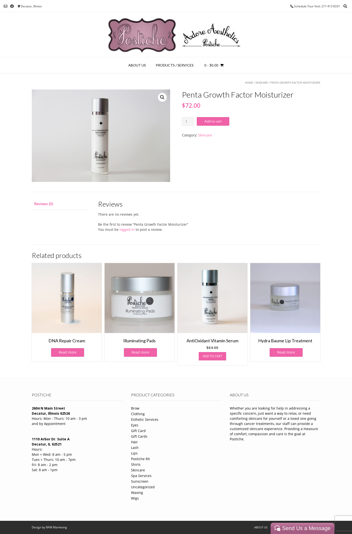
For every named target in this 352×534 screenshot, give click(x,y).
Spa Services (141, 475)
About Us (137, 65)
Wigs (135, 498)
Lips (134, 453)
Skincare (261, 82)
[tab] (60, 204)
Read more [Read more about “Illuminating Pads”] (140, 352)
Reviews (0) (43, 203)
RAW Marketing (56, 527)
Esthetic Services (144, 419)
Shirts (136, 464)
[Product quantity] (188, 121)
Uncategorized (143, 487)
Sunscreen (139, 481)
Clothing (138, 414)
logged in (127, 229)
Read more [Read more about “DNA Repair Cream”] (68, 352)
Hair (134, 442)
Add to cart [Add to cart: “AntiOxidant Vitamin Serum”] (212, 356)
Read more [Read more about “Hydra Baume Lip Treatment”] (286, 352)
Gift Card (138, 430)
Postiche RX (140, 458)
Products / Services (175, 65)
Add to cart (213, 121)
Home (249, 82)
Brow (135, 408)
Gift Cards (139, 436)
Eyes (134, 425)
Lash (135, 447)
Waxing (137, 492)
